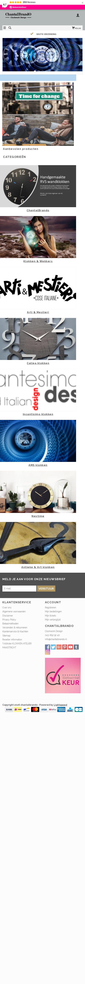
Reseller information (12, 639)
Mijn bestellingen (53, 611)
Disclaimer (7, 615)
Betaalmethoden (10, 623)
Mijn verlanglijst (52, 619)
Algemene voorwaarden (14, 611)
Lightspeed (60, 705)
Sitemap (6, 635)
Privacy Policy (9, 619)
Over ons (6, 607)
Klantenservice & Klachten (15, 631)
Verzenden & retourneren (14, 627)
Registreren (50, 607)
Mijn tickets (50, 615)
